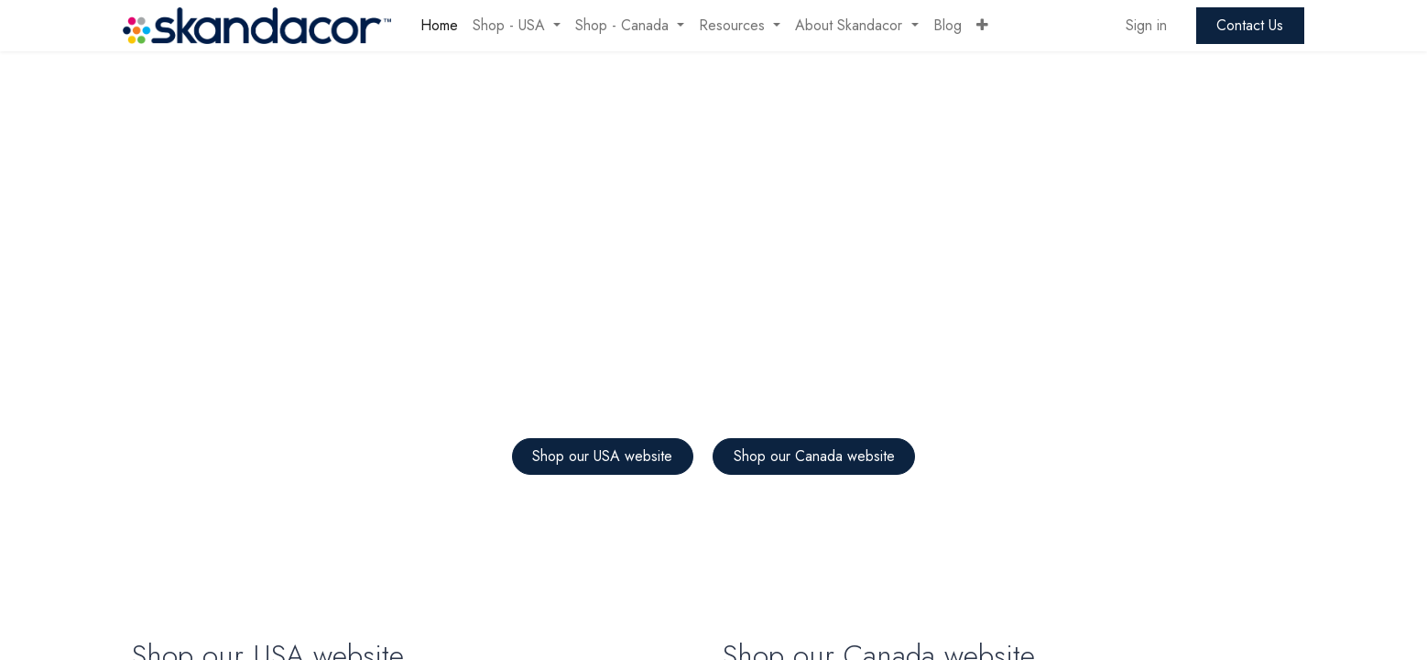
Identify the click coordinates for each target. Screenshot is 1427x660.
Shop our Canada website (814, 456)
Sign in (1146, 25)
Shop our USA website (602, 456)
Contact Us (1249, 25)
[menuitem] (439, 25)
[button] (982, 25)
